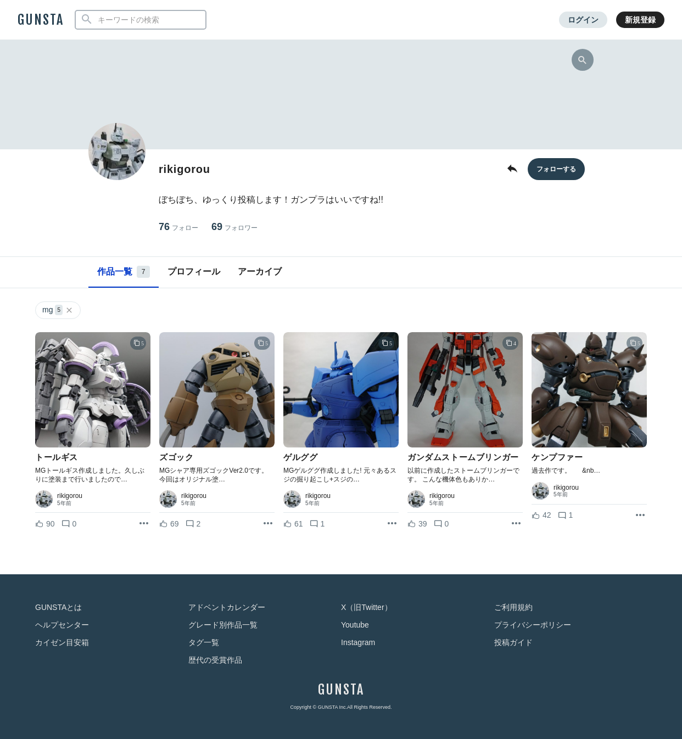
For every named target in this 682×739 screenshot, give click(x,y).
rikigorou (69, 496)
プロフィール (193, 271)
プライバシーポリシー (532, 624)
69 (234, 227)
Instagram (358, 642)
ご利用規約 (513, 607)
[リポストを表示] (143, 523)
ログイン (583, 19)
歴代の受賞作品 (215, 660)
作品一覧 (123, 272)
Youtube (355, 624)
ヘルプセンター (62, 624)
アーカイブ (260, 271)
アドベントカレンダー (226, 607)
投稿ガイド (513, 642)
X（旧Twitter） (366, 607)
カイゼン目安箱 (62, 642)
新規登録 (640, 19)
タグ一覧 (203, 642)
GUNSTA (41, 20)
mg (58, 310)
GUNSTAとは (58, 607)
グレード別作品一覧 (223, 624)
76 (178, 227)
